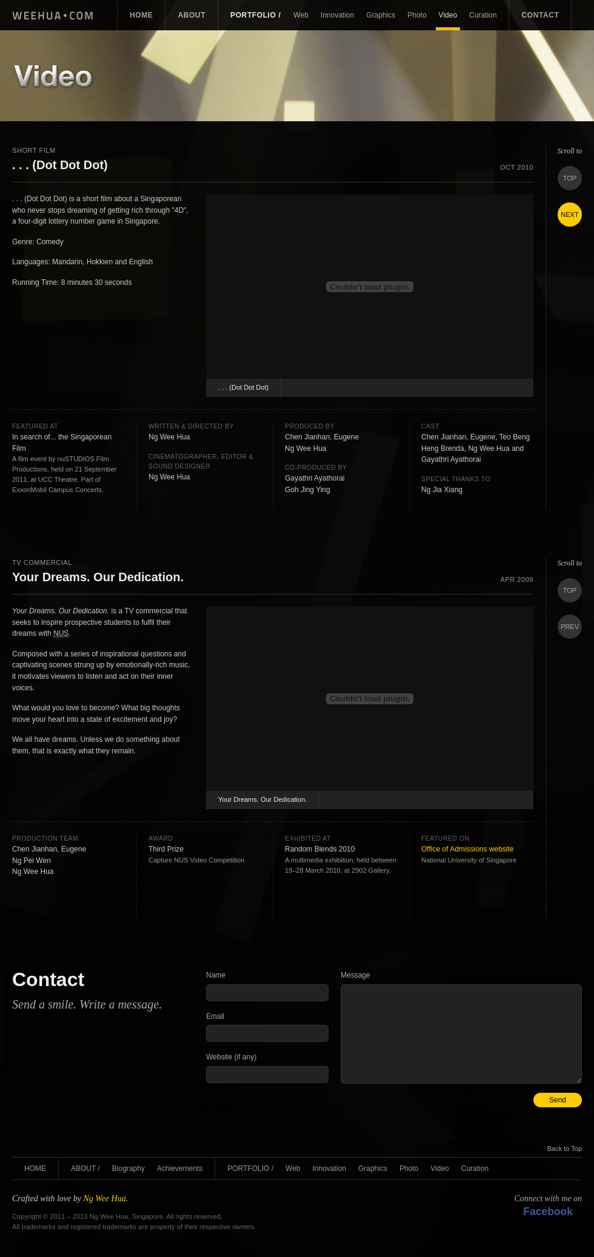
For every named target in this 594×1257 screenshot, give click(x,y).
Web (300, 15)
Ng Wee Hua (56, 15)
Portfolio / (255, 15)
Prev (570, 626)
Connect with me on (548, 1206)
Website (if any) (231, 1057)
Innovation (337, 15)
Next (569, 214)
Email (215, 1016)
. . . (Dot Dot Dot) (243, 387)
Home (141, 15)
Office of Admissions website (467, 849)
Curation (482, 15)
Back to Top (564, 1148)
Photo (416, 15)
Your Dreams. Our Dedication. (262, 799)
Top (569, 178)
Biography (128, 1168)
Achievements (179, 1168)
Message (355, 975)
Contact (540, 15)
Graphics (380, 15)
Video (448, 15)
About (191, 15)
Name (215, 975)
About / (85, 1168)
